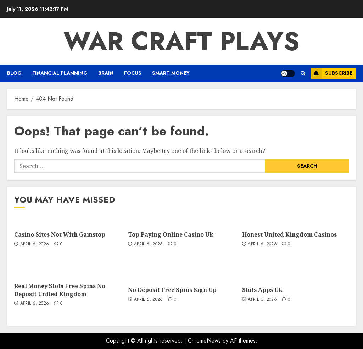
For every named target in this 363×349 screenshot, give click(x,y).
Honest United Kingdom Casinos (289, 234)
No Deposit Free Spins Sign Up (172, 290)
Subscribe (331, 73)
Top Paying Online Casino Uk (170, 234)
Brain (105, 73)
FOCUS (132, 73)
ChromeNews (204, 341)
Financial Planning (60, 73)
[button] (302, 73)
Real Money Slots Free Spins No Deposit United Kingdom (59, 290)
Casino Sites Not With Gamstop (59, 234)
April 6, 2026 (34, 244)
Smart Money (171, 73)
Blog (14, 73)
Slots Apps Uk (262, 290)
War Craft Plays (181, 41)
